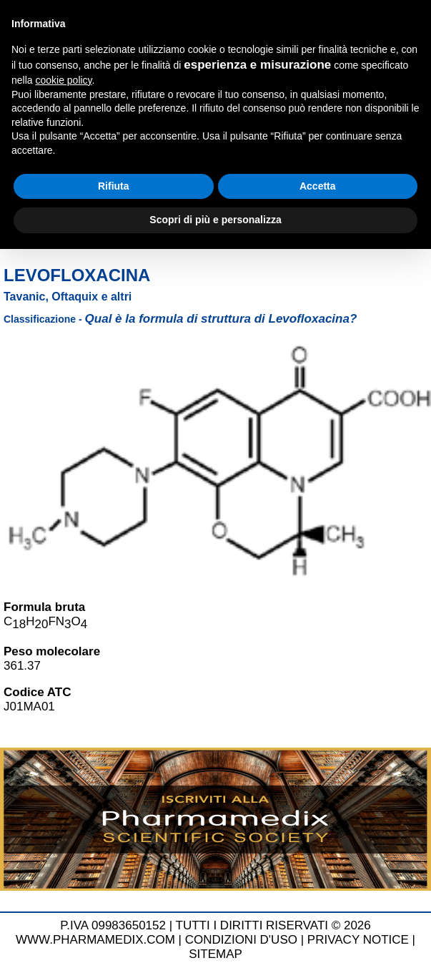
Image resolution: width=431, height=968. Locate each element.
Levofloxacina (77, 275)
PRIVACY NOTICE (358, 940)
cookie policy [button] (63, 80)
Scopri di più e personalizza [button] (215, 219)
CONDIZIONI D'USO (241, 940)
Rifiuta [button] (113, 186)
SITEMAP (215, 954)
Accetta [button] (317, 186)
